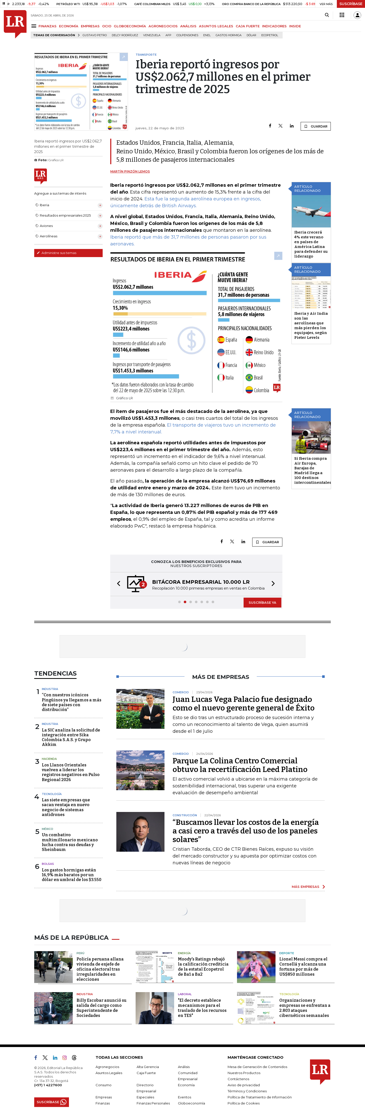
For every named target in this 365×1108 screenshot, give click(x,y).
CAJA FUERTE (248, 26)
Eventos (184, 1097)
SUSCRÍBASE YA (262, 602)
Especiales (145, 1097)
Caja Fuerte (146, 1073)
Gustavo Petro (95, 35)
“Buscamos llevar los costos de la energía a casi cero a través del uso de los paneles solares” (246, 831)
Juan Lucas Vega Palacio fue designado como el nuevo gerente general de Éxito (244, 704)
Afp (168, 35)
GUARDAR (315, 126)
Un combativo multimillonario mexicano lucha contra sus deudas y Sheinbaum (70, 842)
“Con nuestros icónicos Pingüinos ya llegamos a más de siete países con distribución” (71, 702)
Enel (207, 35)
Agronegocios (107, 1067)
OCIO (106, 26)
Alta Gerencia (148, 1067)
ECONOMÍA (68, 26)
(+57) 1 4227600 (48, 1085)
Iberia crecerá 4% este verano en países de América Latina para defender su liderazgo (311, 244)
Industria (50, 689)
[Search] (326, 15)
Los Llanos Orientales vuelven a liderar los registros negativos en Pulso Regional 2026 (71, 772)
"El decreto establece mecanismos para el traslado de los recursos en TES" (202, 1008)
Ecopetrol (269, 35)
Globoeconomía (191, 1103)
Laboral (185, 994)
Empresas (104, 1097)
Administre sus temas (56, 253)
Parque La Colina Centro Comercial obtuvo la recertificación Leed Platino (240, 765)
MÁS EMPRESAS (305, 887)
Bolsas (48, 864)
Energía (184, 953)
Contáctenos (238, 1079)
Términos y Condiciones (247, 1091)
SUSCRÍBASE (350, 4)
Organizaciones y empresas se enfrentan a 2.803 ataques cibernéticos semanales (305, 1008)
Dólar (251, 35)
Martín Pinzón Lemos (130, 171)
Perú (80, 953)
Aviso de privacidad (244, 1085)
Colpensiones (187, 35)
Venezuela (151, 35)
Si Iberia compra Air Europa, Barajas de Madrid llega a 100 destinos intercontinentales (312, 470)
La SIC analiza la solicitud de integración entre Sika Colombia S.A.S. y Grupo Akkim (71, 737)
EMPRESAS (90, 26)
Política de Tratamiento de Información (260, 1097)
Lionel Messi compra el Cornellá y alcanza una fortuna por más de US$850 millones (303, 967)
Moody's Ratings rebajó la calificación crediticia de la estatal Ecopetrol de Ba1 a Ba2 (203, 967)
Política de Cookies (244, 1103)
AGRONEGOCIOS (163, 26)
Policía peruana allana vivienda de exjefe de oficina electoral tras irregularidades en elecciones (100, 969)
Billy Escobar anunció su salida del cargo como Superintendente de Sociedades (101, 1008)
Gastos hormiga (229, 35)
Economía (186, 1085)
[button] (117, 584)
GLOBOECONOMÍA (130, 26)
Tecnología (52, 794)
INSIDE (295, 26)
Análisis (184, 1067)
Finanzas (103, 1103)
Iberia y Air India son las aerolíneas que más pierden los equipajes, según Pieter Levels (311, 325)
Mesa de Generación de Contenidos (257, 1067)
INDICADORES (274, 26)
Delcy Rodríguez (125, 35)
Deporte (286, 953)
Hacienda (49, 759)
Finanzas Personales (153, 1103)
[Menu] (35, 26)
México (47, 829)
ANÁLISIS (188, 26)
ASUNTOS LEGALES (216, 26)
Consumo (104, 1085)
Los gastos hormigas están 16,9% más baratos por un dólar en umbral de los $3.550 (71, 875)
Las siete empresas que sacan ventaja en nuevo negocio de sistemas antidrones (66, 807)
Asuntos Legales (109, 1073)
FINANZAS (48, 26)
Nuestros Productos (244, 1073)
